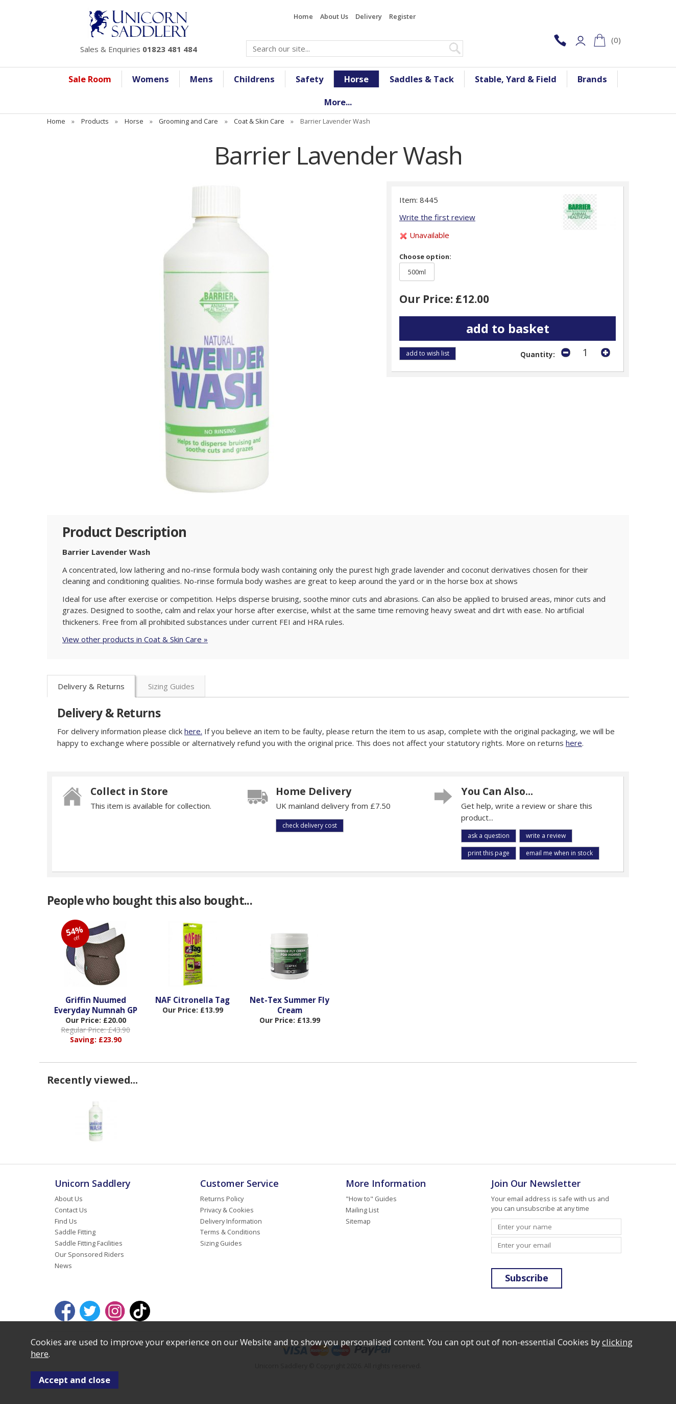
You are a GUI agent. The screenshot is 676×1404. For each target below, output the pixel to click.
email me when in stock (559, 853)
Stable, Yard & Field (516, 79)
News (63, 1265)
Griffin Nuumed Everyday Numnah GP (95, 1005)
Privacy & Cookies (227, 1209)
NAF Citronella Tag (192, 1000)
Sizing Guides (171, 686)
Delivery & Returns (91, 686)
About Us (334, 16)
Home (303, 16)
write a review (546, 835)
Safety (309, 79)
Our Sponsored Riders (89, 1254)
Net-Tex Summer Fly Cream (289, 1005)
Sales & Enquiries (138, 49)
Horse (356, 79)
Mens (201, 79)
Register (402, 16)
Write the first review (437, 217)
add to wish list (427, 353)
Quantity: (537, 354)
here (574, 743)
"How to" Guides (371, 1198)
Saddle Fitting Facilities (89, 1243)
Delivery (368, 16)
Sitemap (358, 1221)
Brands (592, 79)
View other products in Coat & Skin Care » (135, 639)
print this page (489, 853)
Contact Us (71, 1209)
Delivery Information (231, 1221)
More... (338, 102)
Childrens (254, 79)
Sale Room (89, 79)
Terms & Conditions (230, 1231)
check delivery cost (309, 825)
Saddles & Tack (422, 79)
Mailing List (362, 1209)
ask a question (489, 835)
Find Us (66, 1221)
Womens (150, 79)
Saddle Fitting (75, 1231)
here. (193, 731)
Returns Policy (222, 1198)
